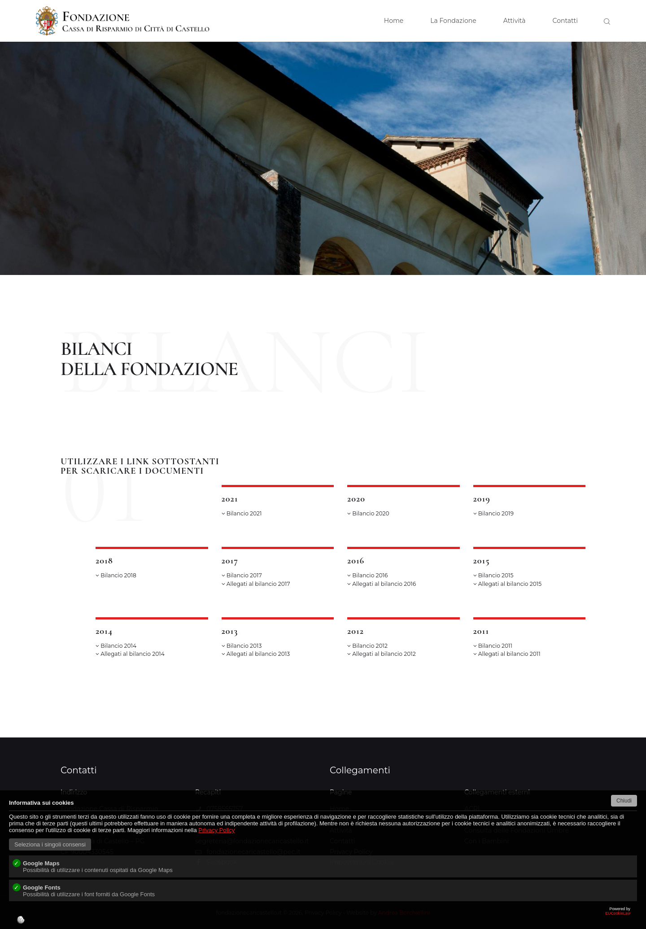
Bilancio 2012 (367, 645)
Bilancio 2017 (242, 575)
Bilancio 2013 (242, 645)
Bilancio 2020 (368, 513)
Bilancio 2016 (367, 575)
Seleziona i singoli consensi (50, 844)
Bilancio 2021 (242, 513)
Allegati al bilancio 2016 (381, 583)
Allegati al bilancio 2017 (256, 583)
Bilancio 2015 (493, 575)
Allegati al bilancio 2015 (507, 583)
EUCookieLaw (323, 918)
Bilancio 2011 (492, 645)
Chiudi (624, 801)
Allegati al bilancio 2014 (130, 653)
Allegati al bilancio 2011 (507, 653)
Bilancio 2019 (493, 513)
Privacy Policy (216, 830)
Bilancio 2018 (116, 575)
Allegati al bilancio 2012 (381, 653)
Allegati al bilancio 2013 (256, 653)
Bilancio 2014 (116, 645)
